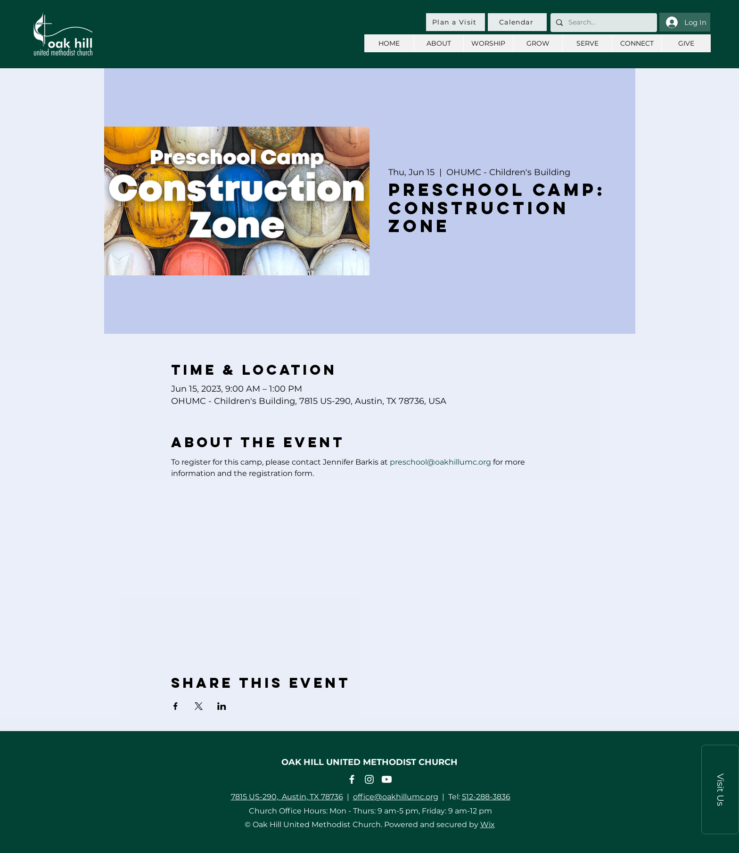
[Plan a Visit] (455, 22)
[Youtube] (387, 779)
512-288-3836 (486, 796)
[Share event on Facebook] (175, 706)
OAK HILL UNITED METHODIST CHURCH (369, 762)
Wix (487, 824)
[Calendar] (517, 22)
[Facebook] (352, 779)
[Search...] (602, 22)
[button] (720, 789)
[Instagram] (369, 779)
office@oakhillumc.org (395, 796)
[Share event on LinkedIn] (221, 706)
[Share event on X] (198, 706)
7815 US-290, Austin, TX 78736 (287, 796)
